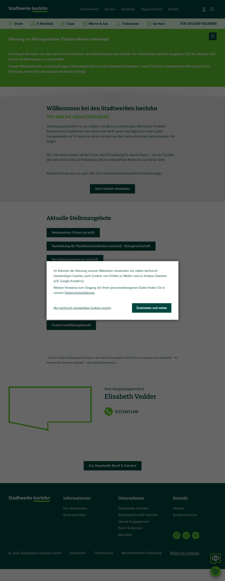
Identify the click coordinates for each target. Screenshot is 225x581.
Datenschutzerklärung (80, 293)
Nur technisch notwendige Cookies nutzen (82, 308)
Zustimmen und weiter (151, 308)
